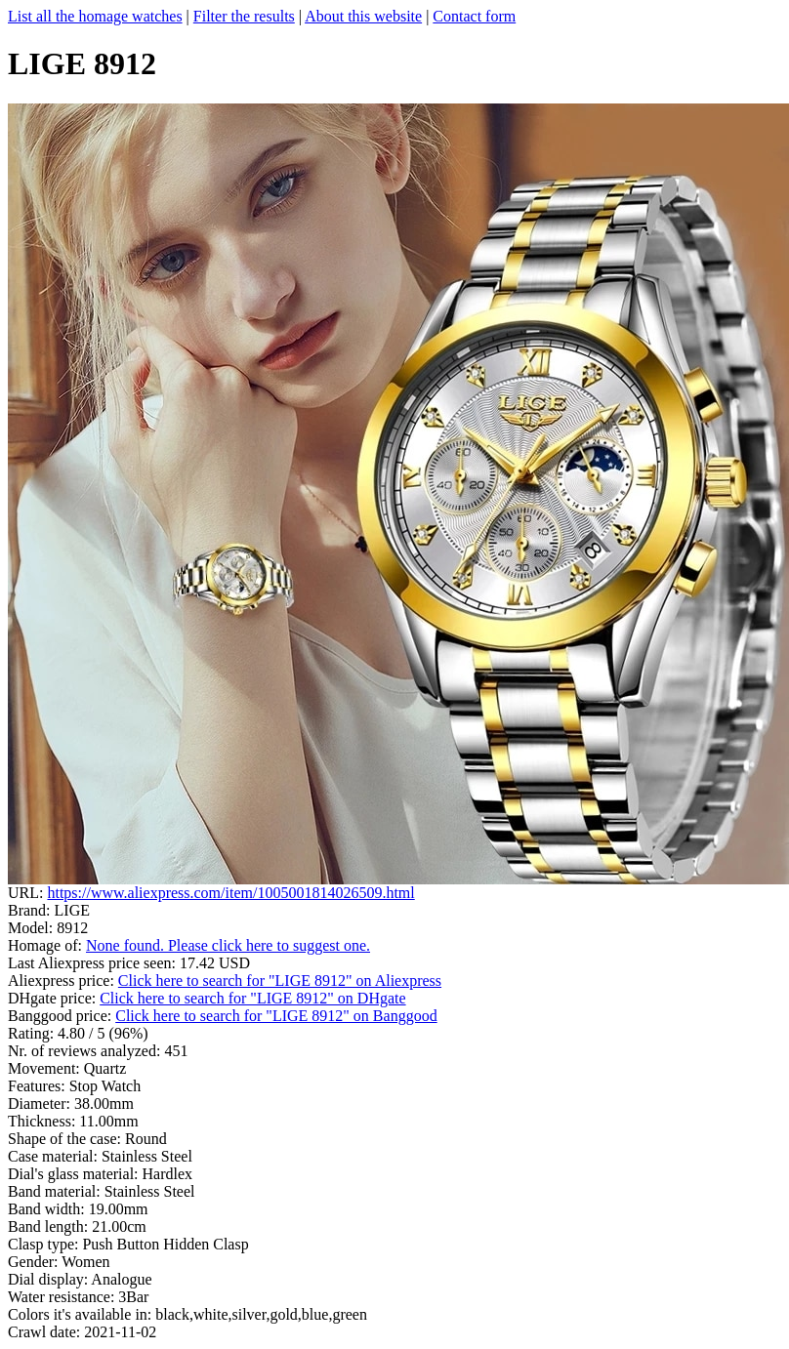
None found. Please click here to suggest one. (228, 945)
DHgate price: (54, 998)
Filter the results (244, 16)
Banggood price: (61, 1015)
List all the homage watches (95, 16)
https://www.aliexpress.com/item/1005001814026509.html (230, 892)
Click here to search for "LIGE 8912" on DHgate (252, 998)
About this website (363, 16)
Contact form (474, 16)
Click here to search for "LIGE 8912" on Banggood (275, 1015)
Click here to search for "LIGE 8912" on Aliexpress (279, 980)
